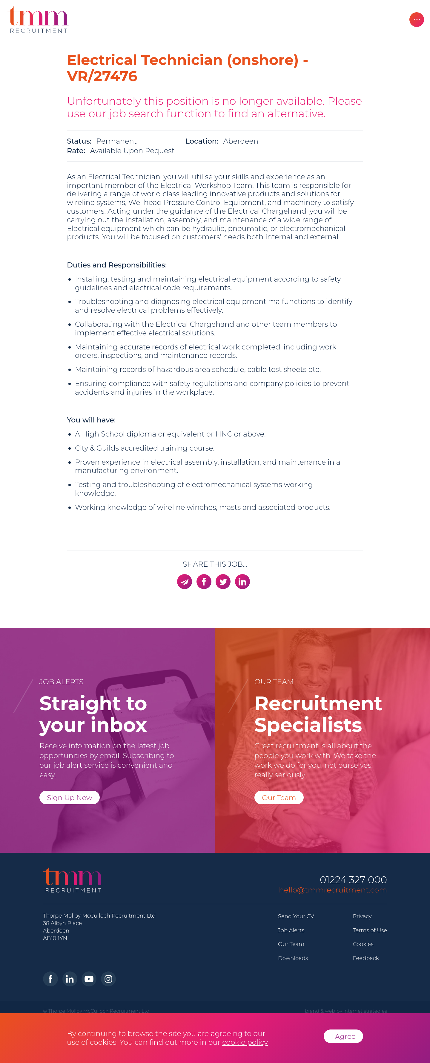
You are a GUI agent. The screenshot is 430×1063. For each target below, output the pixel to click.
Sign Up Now (69, 797)
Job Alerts (291, 930)
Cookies (363, 944)
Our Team (279, 797)
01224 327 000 (353, 880)
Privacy (362, 916)
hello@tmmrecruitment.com (333, 889)
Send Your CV (296, 916)
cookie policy (245, 1042)
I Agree (343, 1036)
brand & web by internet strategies (346, 1011)
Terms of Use (370, 930)
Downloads (293, 958)
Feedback (366, 958)
